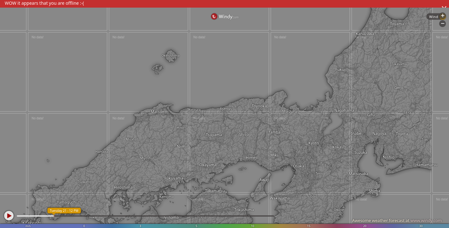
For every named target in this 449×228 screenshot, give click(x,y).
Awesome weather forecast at (397, 220)
